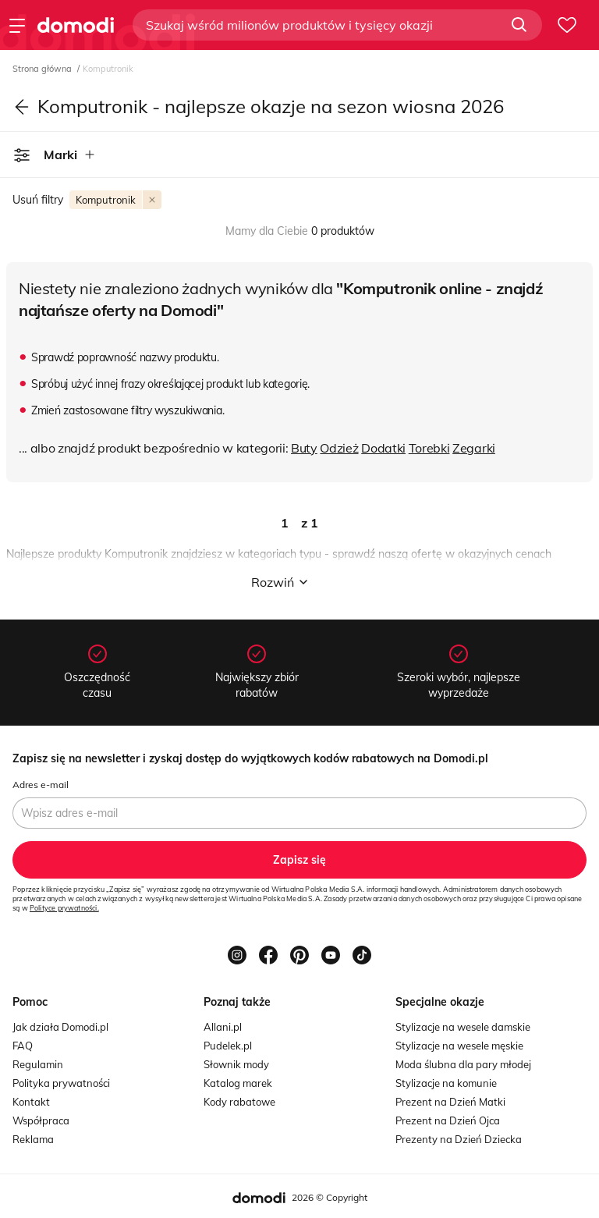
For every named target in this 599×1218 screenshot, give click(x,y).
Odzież (339, 448)
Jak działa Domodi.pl (60, 1027)
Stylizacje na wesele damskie (462, 1027)
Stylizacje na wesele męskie (459, 1045)
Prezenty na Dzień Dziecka (458, 1139)
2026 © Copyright (329, 1197)
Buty (304, 448)
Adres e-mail (40, 784)
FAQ (22, 1045)
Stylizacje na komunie (446, 1083)
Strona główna (43, 68)
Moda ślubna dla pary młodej (463, 1064)
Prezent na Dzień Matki (450, 1101)
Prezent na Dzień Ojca (447, 1120)
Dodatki (383, 448)
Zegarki (473, 448)
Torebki (429, 448)
